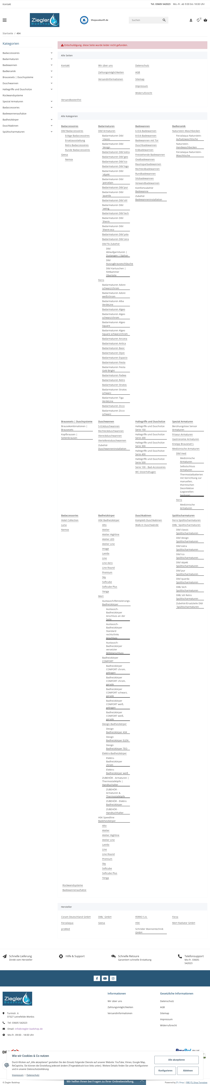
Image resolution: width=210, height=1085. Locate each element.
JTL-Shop (180, 1082)
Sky (104, 577)
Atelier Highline (110, 534)
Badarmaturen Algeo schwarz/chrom (113, 316)
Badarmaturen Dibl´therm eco (112, 228)
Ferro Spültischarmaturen (186, 520)
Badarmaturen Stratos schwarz (114, 391)
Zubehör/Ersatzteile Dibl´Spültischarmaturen (189, 605)
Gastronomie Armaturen (185, 439)
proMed (65, 928)
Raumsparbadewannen (148, 164)
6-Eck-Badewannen (145, 130)
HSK (137, 922)
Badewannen (10, 65)
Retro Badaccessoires (77, 145)
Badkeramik (9, 71)
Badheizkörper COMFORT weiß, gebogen (115, 704)
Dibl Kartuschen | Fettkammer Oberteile (116, 272)
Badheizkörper (11, 119)
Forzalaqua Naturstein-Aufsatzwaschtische (189, 137)
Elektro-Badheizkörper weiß (117, 771)
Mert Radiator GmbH (183, 922)
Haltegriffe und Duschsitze (17, 89)
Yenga (105, 591)
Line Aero (107, 562)
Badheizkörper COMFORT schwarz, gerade (117, 693)
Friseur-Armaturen (182, 434)
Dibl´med (181, 453)
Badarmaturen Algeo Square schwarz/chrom (115, 332)
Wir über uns (115, 1001)
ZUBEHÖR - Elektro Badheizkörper (116, 803)
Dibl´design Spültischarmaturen (187, 539)
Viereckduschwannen (110, 435)
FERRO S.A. (141, 916)
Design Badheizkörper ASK (116, 730)
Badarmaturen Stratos (114, 384)
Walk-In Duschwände (146, 524)
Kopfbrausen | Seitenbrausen (69, 436)
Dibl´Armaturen (106, 130)
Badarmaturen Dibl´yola (115, 234)
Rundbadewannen (145, 173)
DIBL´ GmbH (104, 916)
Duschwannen (10, 83)
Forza (175, 916)
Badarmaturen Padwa (114, 375)
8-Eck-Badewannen (145, 135)
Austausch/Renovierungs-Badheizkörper (116, 602)
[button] (196, 20)
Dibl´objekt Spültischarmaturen (187, 564)
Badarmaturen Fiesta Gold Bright (113, 369)
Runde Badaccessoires (77, 149)
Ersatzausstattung (75, 140)
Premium (107, 572)
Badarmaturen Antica (114, 343)
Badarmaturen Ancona (114, 338)
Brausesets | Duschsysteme (18, 77)
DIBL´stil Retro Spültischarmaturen (187, 597)
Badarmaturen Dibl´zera (115, 239)
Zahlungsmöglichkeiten (120, 1007)
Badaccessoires (11, 53)
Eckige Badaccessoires (77, 135)
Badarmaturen (11, 59)
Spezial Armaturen (13, 101)
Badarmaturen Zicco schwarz (113, 412)
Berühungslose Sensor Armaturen (184, 428)
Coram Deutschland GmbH (76, 916)
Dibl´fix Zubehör (111, 243)
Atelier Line (108, 543)
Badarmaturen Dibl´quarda (112, 194)
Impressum (17, 1075)
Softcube (107, 581)
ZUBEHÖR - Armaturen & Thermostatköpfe (115, 793)
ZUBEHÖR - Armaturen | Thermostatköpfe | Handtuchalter (115, 781)
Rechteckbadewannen (147, 168)
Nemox (69, 159)
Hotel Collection (69, 520)
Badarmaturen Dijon (113, 352)
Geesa (64, 154)
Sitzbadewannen (144, 178)
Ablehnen (188, 1070)
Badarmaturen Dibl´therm (112, 219)
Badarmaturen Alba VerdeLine (113, 303)
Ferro (101, 280)
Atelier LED (108, 539)
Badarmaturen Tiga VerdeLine (113, 399)
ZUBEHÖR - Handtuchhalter (115, 811)
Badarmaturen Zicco (113, 405)
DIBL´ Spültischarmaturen (186, 524)
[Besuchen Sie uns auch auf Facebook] (97, 978)
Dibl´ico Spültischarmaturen (187, 556)
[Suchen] (144, 20)
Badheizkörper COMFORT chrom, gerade (116, 681)
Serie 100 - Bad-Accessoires (150, 467)
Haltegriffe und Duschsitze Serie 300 (150, 444)
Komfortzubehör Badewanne (144, 189)
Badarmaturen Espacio (114, 357)
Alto (104, 524)
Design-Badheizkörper (114, 724)
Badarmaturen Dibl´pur (115, 187)
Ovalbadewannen (145, 159)
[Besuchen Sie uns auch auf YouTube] (105, 978)
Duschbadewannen (146, 145)
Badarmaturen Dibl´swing (112, 206)
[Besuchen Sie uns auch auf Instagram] (113, 978)
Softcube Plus (109, 586)
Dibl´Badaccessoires (72, 130)
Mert (101, 596)
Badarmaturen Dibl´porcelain (112, 181)
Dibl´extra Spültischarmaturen (187, 547)
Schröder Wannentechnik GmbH (149, 930)
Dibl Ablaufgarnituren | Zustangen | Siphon (117, 252)
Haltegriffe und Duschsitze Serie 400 (150, 452)
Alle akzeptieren (176, 1059)
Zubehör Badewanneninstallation (148, 197)
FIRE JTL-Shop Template (196, 1082)
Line (104, 558)
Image (105, 548)
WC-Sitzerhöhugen (145, 471)
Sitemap (164, 1013)
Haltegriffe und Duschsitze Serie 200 (150, 436)
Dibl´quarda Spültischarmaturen (187, 580)
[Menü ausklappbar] (5, 20)
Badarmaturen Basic (113, 348)
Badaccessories (11, 107)
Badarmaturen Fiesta (113, 362)
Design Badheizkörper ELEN (117, 738)
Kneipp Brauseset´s (183, 443)
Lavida (105, 553)
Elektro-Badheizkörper (114, 753)
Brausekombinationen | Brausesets (74, 428)
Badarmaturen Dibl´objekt (112, 172)
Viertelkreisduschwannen (112, 440)
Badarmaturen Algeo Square (113, 324)
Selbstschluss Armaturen (187, 468)
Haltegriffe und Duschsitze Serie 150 (150, 428)
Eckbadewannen (144, 149)
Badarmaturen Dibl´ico (114, 161)
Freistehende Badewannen (150, 154)
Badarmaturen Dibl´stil (114, 200)
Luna (64, 524)
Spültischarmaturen (14, 131)
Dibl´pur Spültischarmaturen (187, 572)
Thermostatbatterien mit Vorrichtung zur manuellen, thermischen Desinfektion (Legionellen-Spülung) (191, 485)
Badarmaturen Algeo (113, 309)
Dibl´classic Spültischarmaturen (187, 531)
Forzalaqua (67, 922)
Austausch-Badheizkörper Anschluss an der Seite (115, 614)
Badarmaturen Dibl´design (112, 145)
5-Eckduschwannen (109, 426)
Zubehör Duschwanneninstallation (112, 447)
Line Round (108, 567)
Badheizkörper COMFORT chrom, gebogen (116, 669)
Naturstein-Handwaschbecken (186, 145)
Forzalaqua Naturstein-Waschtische (189, 153)
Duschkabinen (10, 125)
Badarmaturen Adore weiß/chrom (114, 294)
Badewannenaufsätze (74, 890)
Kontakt (7, 4)
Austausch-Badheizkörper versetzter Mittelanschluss (115, 647)
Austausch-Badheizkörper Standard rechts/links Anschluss (114, 631)
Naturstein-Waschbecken (186, 130)
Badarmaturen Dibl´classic (112, 137)
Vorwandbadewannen (147, 183)
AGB (162, 1007)
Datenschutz (33, 1075)
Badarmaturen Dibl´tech (115, 213)
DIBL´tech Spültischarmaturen (187, 588)
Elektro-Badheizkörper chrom (114, 761)
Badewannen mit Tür (146, 140)
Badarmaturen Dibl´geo (115, 156)
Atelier (105, 529)
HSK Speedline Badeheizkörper (107, 819)
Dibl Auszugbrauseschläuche (119, 262)
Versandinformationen (120, 1013)
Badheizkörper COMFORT (110, 659)
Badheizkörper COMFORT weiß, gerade (115, 716)
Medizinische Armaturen (186, 448)
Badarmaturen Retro (113, 380)
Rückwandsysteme (73, 885)
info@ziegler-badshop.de (29, 1028)
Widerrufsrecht (168, 1025)
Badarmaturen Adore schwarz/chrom (114, 286)
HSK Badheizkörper (108, 520)
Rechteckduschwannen (111, 430)
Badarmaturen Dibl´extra (116, 152)
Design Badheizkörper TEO (116, 747)
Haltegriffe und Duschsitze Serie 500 (150, 460)
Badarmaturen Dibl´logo (115, 166)
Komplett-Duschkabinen (148, 520)
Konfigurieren (165, 1070)
